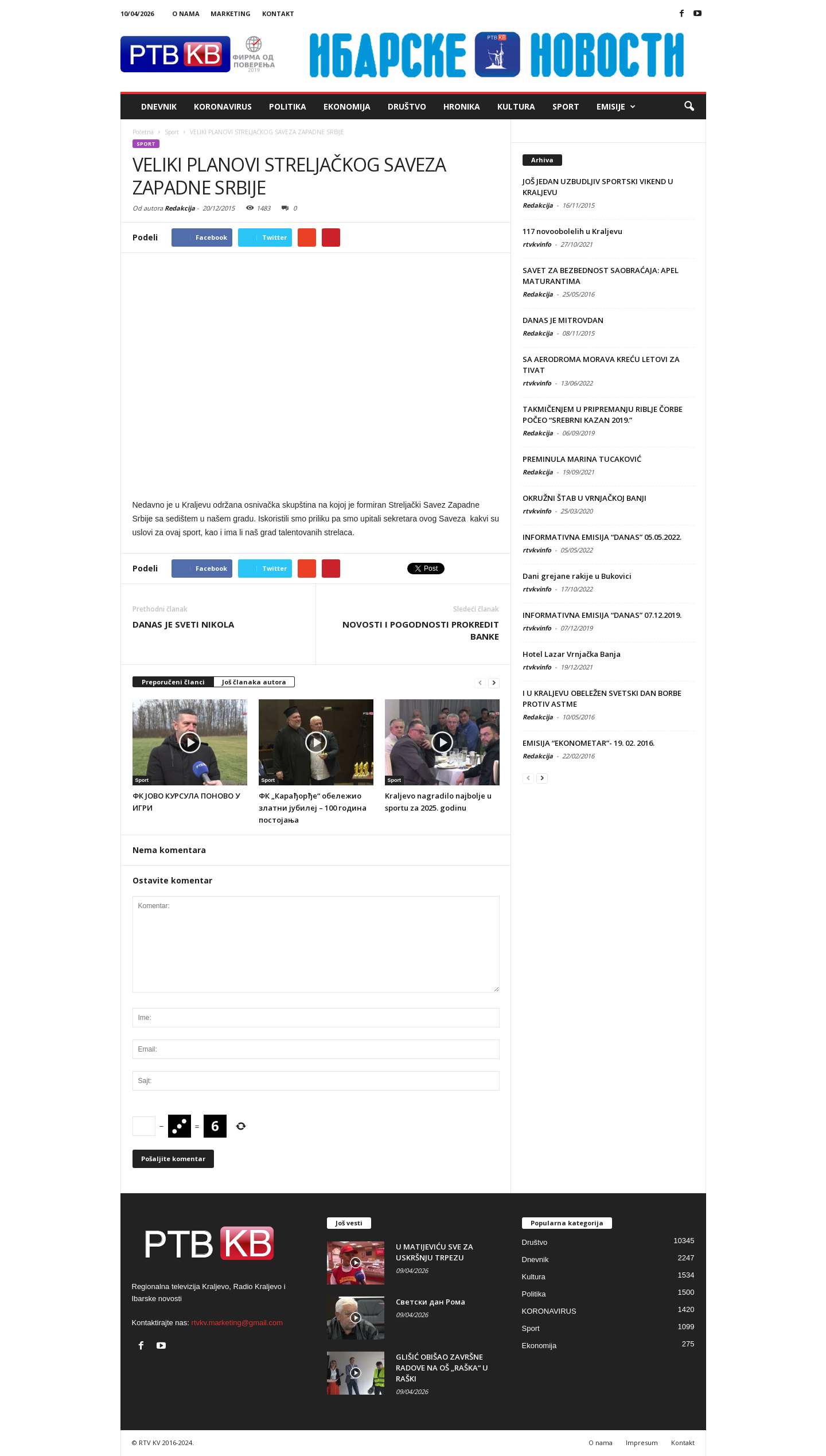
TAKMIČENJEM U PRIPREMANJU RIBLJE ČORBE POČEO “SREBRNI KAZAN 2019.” (603, 414)
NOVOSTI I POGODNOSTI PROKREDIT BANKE (420, 630)
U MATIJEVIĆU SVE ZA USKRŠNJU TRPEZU (434, 1252)
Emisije (616, 106)
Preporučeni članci (173, 682)
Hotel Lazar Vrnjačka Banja (572, 654)
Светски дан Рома (430, 1302)
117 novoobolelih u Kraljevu (572, 231)
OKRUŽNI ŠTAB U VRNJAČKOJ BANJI (584, 498)
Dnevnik (159, 106)
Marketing (231, 13)
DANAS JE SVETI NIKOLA (183, 624)
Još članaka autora (254, 682)
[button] (689, 106)
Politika (287, 106)
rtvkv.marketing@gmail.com (237, 1322)
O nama (186, 13)
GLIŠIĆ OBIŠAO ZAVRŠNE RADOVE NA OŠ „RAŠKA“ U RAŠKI (442, 1368)
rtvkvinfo (537, 244)
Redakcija (180, 208)
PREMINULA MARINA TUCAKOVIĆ (582, 459)
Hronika (461, 106)
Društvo (407, 106)
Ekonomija (347, 106)
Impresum (642, 1442)
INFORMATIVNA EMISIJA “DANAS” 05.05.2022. (602, 537)
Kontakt (278, 13)
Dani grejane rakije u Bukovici (577, 576)
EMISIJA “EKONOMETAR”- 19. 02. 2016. (588, 743)
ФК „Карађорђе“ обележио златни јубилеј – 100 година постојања (313, 808)
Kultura (516, 106)
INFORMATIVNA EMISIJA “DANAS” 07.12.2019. (602, 615)
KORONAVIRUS (223, 106)
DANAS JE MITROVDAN (563, 320)
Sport (565, 106)
